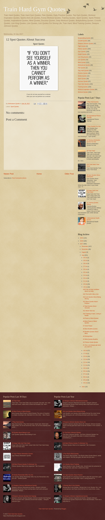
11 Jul (85, 365)
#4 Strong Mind (87, 336)
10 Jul (85, 368)
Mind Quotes (82, 62)
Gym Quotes (82, 51)
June (83, 386)
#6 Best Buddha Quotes (90, 329)
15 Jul (85, 356)
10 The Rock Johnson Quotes (72, 432)
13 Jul (85, 359)
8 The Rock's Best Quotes (71, 453)
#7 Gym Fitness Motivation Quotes (22, 453)
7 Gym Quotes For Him (94, 126)
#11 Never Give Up (89, 310)
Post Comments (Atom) (19, 178)
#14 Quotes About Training (71, 464)
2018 (81, 241)
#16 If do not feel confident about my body (91, 290)
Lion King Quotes (83, 57)
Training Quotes (83, 87)
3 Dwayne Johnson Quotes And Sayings (24, 496)
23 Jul (85, 278)
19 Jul (85, 287)
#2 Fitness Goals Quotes (90, 342)
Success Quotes (83, 81)
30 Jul (85, 257)
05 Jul (85, 380)
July (83, 255)
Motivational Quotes (84, 65)
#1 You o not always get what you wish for (92, 345)
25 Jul (85, 272)
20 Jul (85, 284)
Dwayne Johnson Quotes (85, 43)
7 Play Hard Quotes (93, 102)
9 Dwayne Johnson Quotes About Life (74, 422)
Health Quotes (82, 54)
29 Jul (85, 260)
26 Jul (85, 269)
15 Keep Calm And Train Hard (92, 191)
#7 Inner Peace (87, 326)
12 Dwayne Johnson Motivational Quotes (24, 485)
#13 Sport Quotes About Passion (73, 475)
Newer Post (9, 174)
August (84, 252)
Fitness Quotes (82, 49)
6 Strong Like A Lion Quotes (71, 485)
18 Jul (85, 350)
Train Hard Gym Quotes (35, 9)
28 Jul (85, 263)
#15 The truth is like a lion (91, 294)
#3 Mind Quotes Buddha (90, 339)
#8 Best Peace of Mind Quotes (21, 411)
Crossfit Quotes (82, 40)
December (85, 246)
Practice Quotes (83, 73)
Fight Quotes (82, 46)
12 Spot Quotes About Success (89, 307)
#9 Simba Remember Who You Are (22, 475)
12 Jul (85, 362)
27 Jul (85, 266)
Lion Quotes (81, 59)
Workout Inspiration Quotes (86, 89)
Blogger (63, 509)
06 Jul (85, 377)
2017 (81, 244)
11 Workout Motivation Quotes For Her (93, 140)
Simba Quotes (82, 76)
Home (39, 174)
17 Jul (85, 353)
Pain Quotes (81, 68)
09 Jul (85, 371)
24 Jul (85, 275)
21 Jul (85, 281)
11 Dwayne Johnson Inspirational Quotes (75, 496)
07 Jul (85, 374)
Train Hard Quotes (83, 84)
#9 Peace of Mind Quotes (90, 318)
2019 (81, 238)
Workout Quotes (83, 92)
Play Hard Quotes (83, 70)
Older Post (69, 174)
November (85, 249)
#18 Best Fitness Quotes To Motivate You (24, 464)
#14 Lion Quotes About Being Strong (74, 411)
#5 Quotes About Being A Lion (21, 432)
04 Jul (85, 383)
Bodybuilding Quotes (84, 38)
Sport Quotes (15, 106)
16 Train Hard (91, 150)
